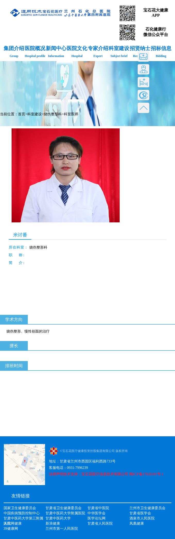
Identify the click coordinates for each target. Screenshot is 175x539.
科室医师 (71, 114)
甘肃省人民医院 (100, 523)
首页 (21, 114)
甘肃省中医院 (98, 508)
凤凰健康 (136, 523)
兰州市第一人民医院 (62, 529)
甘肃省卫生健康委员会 (64, 508)
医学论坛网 (96, 518)
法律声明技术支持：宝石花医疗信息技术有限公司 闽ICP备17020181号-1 (106, 474)
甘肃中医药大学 (58, 518)
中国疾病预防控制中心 (22, 513)
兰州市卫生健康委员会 (147, 508)
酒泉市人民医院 (142, 518)
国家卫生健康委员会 (20, 508)
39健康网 (11, 529)
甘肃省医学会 (140, 513)
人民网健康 (13, 523)
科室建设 (34, 114)
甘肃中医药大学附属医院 (65, 513)
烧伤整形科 (53, 114)
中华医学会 (96, 513)
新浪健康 (53, 523)
